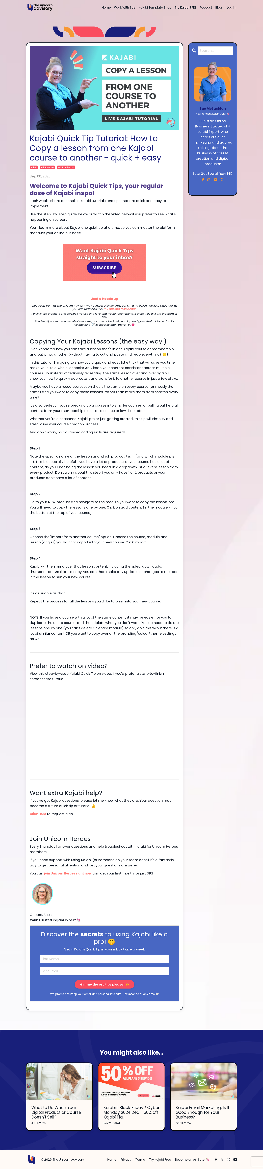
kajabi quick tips (66, 167)
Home (105, 7)
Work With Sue (124, 7)
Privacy (125, 1159)
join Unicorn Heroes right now (69, 873)
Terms (140, 1159)
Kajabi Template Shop (154, 7)
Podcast (206, 7)
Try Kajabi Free (160, 1159)
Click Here (38, 813)
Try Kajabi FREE (185, 7)
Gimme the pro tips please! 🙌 (104, 984)
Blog (218, 7)
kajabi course (47, 167)
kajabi (34, 167)
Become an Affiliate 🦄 (192, 1159)
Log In (231, 7)
